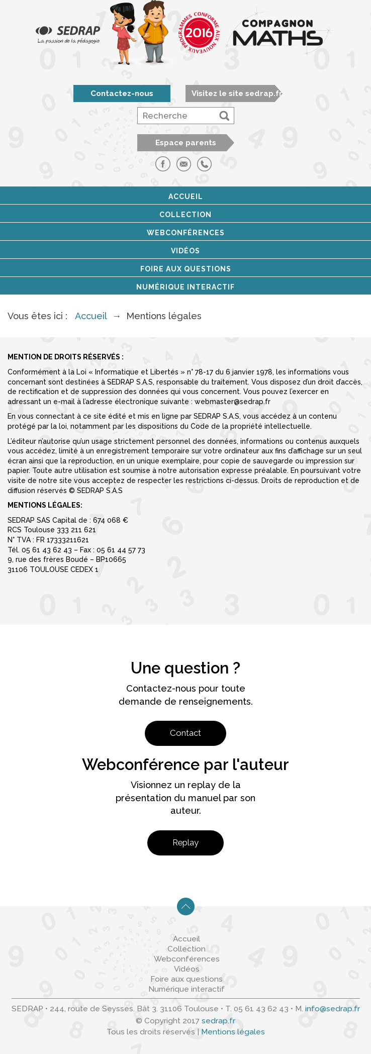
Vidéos (185, 251)
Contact (185, 733)
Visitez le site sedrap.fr (237, 93)
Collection (185, 215)
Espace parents (185, 142)
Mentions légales (233, 1031)
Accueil (185, 197)
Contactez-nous (121, 93)
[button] (224, 116)
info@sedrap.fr (332, 1008)
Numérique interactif (185, 287)
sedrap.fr (218, 1020)
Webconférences (186, 233)
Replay (185, 842)
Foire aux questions (185, 269)
